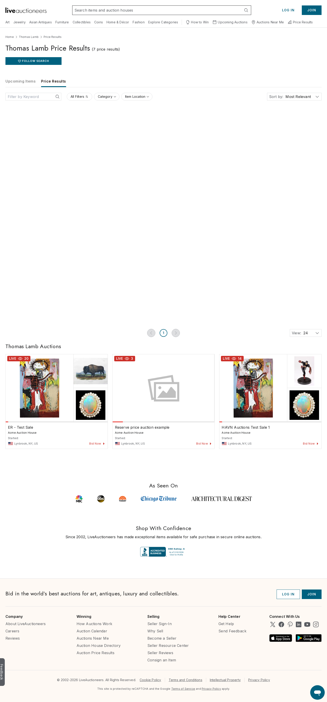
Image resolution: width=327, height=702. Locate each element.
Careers (12, 631)
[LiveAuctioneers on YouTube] (307, 624)
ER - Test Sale (20, 427)
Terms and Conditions (185, 680)
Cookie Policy (150, 680)
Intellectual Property (225, 680)
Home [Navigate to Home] (9, 37)
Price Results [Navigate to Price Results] (53, 37)
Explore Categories (163, 22)
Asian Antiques (40, 22)
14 (240, 358)
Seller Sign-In (159, 623)
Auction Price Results (95, 653)
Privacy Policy (259, 680)
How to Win (197, 22)
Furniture (62, 22)
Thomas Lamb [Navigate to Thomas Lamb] (29, 37)
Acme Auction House (22, 432)
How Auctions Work (94, 623)
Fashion (138, 22)
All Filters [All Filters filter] (79, 96)
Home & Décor (118, 22)
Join (311, 10)
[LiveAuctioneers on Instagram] (315, 624)
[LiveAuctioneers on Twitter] (272, 624)
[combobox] (285, 96)
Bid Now (97, 443)
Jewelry (19, 22)
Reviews (12, 638)
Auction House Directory (99, 645)
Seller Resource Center (168, 645)
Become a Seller (161, 638)
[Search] (246, 10)
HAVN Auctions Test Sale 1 (246, 427)
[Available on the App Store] (280, 638)
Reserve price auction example (142, 427)
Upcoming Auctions (229, 22)
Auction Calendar (92, 631)
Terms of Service (183, 688)
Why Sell (155, 631)
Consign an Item (161, 660)
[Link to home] (26, 10)
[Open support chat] (317, 692)
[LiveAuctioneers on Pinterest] (290, 624)
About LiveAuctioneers (25, 623)
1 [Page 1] (163, 333)
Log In (288, 10)
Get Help (226, 623)
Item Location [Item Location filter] (137, 96)
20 (26, 358)
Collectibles (82, 22)
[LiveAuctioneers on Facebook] (281, 624)
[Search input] (156, 10)
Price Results (300, 22)
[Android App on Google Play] (309, 638)
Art (7, 22)
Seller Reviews (160, 653)
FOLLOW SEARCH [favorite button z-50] (35, 61)
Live (12, 358)
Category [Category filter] (107, 96)
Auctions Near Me (267, 22)
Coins (98, 22)
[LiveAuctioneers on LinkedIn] (298, 624)
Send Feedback (232, 631)
